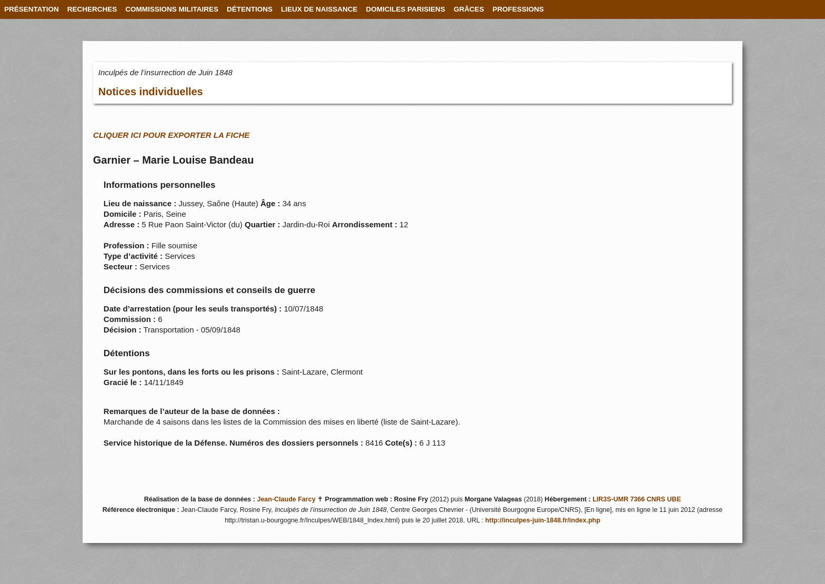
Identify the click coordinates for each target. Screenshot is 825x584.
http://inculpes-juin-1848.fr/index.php (542, 520)
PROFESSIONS (518, 9)
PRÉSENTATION (31, 9)
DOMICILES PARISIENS (406, 9)
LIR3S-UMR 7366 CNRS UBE (636, 499)
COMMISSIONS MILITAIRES (171, 9)
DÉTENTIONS (250, 9)
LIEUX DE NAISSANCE (319, 9)
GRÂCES (469, 9)
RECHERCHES (92, 9)
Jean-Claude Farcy (286, 499)
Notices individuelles (150, 91)
